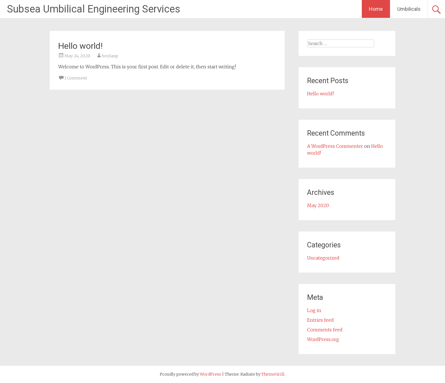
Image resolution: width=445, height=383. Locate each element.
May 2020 (318, 205)
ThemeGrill (272, 374)
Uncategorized (323, 258)
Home (376, 9)
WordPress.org (323, 339)
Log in (314, 310)
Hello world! (80, 46)
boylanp (110, 55)
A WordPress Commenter (335, 146)
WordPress (210, 374)
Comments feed (325, 330)
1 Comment (75, 78)
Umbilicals (409, 9)
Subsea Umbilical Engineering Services (93, 9)
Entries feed (320, 320)
